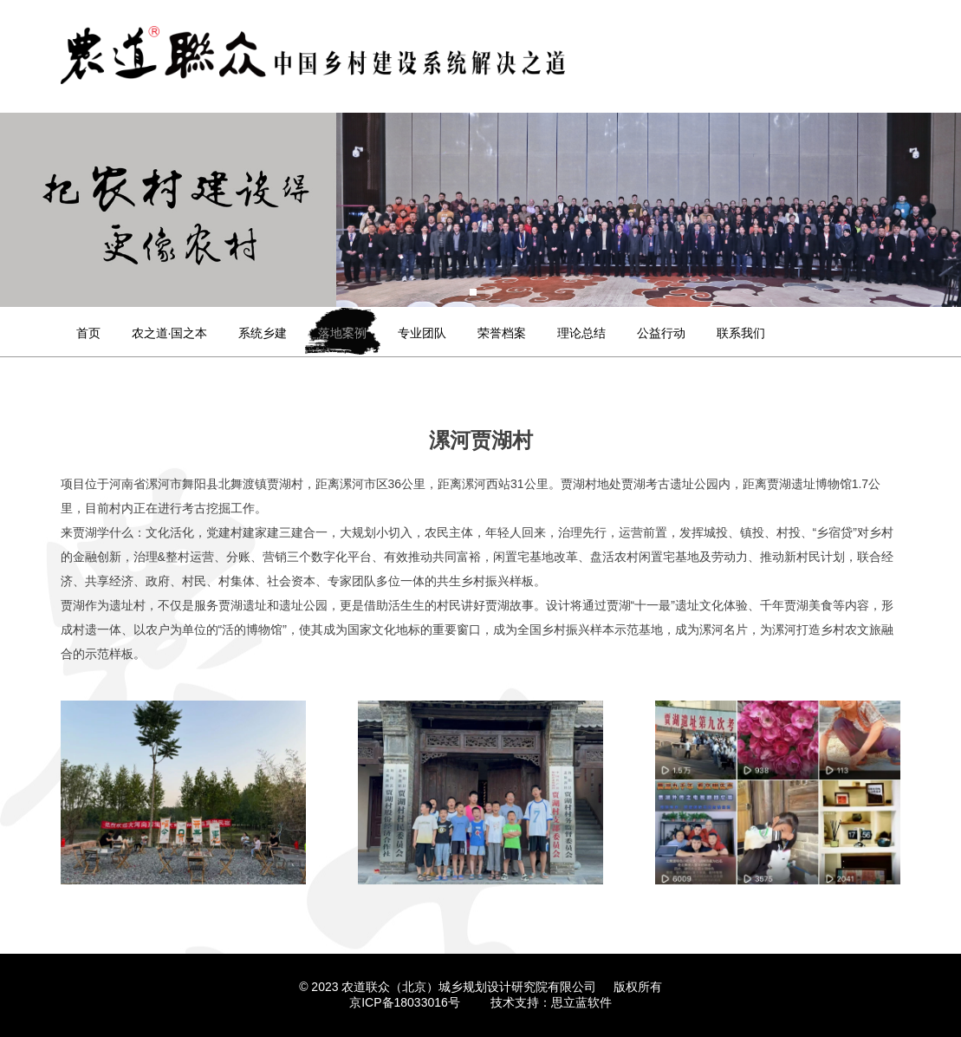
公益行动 (661, 333)
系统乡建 (262, 333)
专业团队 (422, 333)
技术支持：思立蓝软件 (551, 1002)
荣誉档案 (501, 333)
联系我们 (741, 333)
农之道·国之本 (170, 333)
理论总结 (581, 333)
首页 (88, 333)
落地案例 (342, 333)
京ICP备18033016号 (404, 1002)
